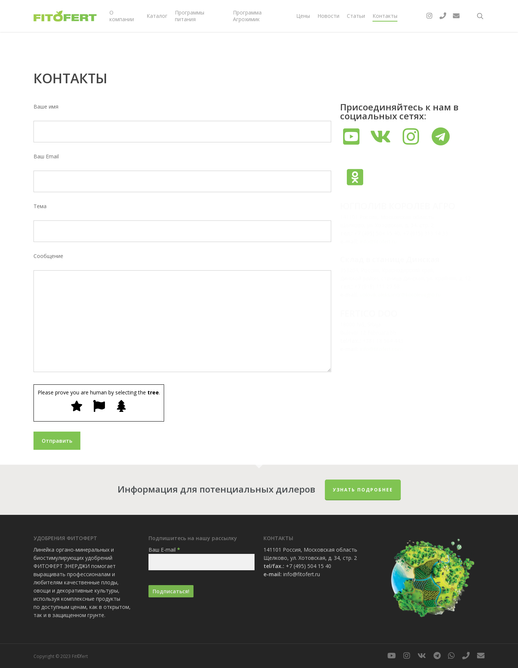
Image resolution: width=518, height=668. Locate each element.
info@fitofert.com (381, 348)
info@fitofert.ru (378, 241)
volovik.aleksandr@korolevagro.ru (400, 294)
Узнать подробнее (363, 490)
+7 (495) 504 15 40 (308, 565)
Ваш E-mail (164, 549)
